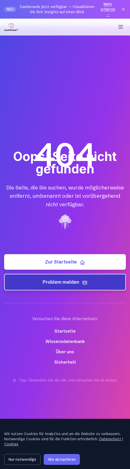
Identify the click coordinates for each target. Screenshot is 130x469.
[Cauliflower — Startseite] (11, 27)
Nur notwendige (22, 459)
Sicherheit (65, 362)
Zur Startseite (65, 262)
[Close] (123, 9)
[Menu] (121, 27)
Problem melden (65, 282)
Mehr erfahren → (108, 9)
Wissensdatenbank (65, 341)
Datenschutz (110, 439)
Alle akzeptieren (62, 459)
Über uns (65, 351)
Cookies (11, 444)
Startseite (65, 331)
